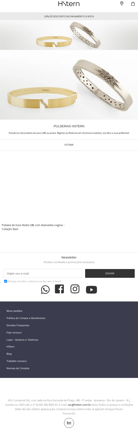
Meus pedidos (14, 311)
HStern (10, 346)
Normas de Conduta (18, 368)
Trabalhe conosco (17, 361)
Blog (9, 354)
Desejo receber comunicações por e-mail (32, 281)
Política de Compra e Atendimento (26, 318)
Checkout (133, 4)
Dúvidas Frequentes (18, 325)
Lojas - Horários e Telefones (22, 340)
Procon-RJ (69, 413)
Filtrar (69, 145)
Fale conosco (14, 332)
